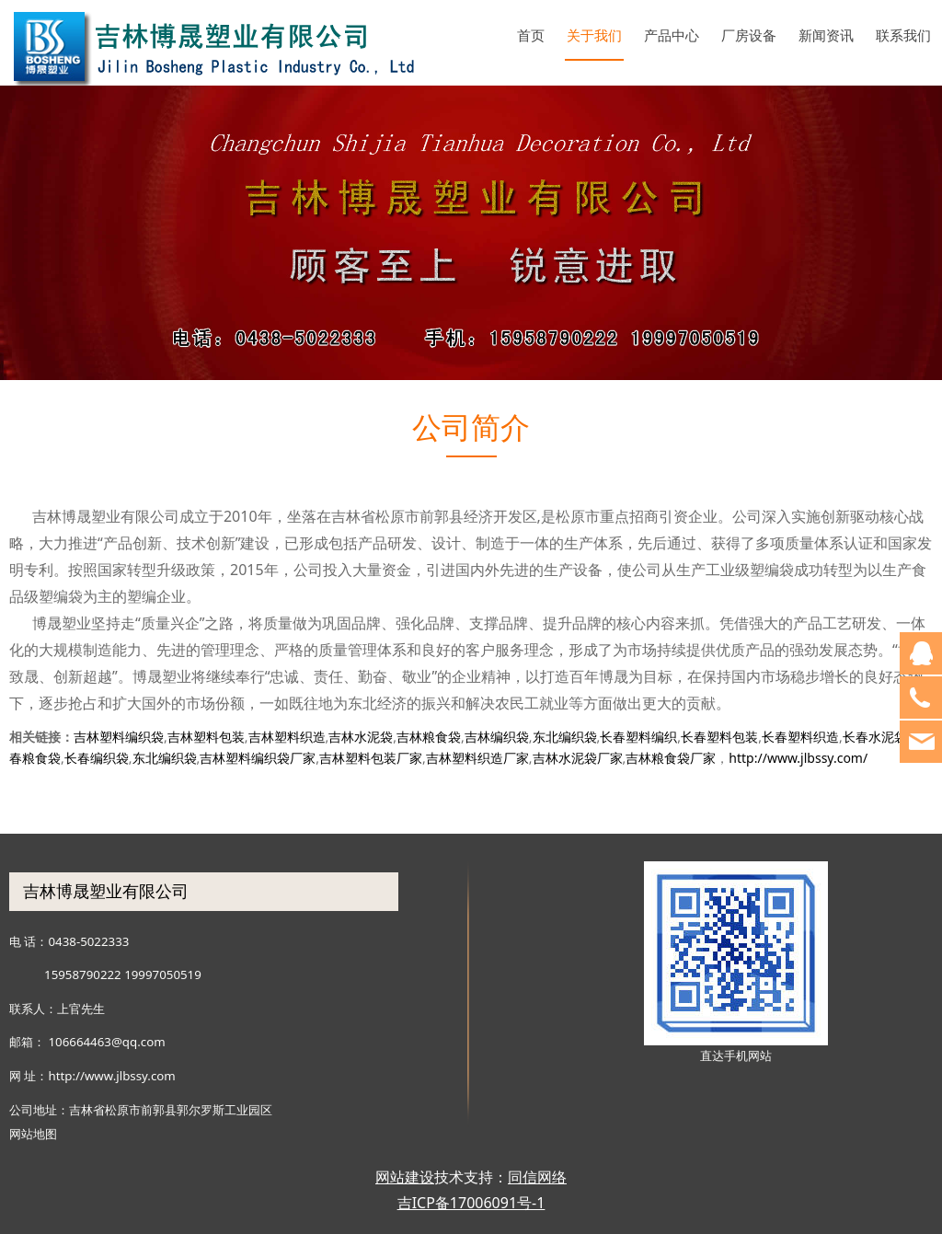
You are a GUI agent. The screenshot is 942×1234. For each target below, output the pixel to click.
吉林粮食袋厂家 (671, 758)
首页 (531, 35)
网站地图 (33, 1133)
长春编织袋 (96, 758)
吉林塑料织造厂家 (477, 758)
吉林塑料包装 (206, 736)
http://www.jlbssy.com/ (798, 758)
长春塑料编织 (638, 736)
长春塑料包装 (719, 736)
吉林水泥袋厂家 (578, 758)
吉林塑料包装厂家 (370, 758)
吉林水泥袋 (360, 736)
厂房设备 (748, 35)
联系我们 (903, 35)
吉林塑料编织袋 (119, 736)
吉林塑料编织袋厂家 (258, 758)
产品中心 (671, 35)
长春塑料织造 (800, 736)
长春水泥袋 (875, 736)
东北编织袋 (565, 736)
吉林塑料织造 (287, 736)
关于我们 (594, 35)
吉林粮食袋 (428, 736)
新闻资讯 (826, 35)
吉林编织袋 (497, 736)
